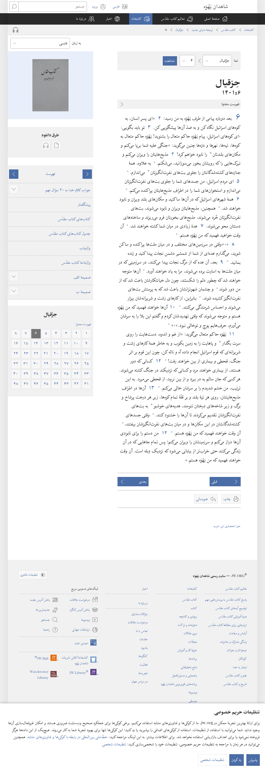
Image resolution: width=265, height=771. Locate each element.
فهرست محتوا (83, 324)
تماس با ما (142, 630)
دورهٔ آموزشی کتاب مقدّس (233, 616)
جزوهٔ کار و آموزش (187, 650)
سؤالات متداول (139, 614)
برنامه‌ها (193, 658)
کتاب (194, 608)
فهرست (50, 174)
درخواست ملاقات (138, 622)
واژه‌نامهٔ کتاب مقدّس (76, 263)
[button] (177, 19)
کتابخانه (249, 29)
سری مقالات (190, 633)
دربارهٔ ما (143, 603)
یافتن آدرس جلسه (44, 600)
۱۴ (164, 433)
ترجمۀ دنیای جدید (202, 29)
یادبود (144, 647)
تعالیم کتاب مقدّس (236, 588)
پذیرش (253, 760)
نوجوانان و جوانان (237, 650)
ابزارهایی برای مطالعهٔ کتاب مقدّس (228, 624)
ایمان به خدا (240, 667)
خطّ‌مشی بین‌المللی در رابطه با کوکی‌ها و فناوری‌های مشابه (68, 737)
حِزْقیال (179, 29)
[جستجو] (52, 7)
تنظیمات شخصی (114, 744)
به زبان (76, 43)
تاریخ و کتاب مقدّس (235, 684)
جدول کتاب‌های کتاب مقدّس (70, 234)
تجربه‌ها (143, 673)
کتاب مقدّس (228, 29)
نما (236, 61)
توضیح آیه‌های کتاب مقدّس (231, 608)
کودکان (243, 658)
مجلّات (192, 641)
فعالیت (144, 664)
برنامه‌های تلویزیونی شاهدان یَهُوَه (179, 684)
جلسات (143, 639)
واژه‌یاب (85, 248)
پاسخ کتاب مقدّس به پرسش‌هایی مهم (226, 599)
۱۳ (151, 388)
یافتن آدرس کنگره (84, 610)
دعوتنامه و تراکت (187, 624)
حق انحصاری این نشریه (227, 526)
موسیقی (193, 700)
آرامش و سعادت (238, 633)
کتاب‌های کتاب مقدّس (74, 219)
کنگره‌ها (143, 656)
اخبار (145, 588)
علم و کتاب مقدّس (236, 675)
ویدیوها (193, 692)
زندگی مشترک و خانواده (233, 641)
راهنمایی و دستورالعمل (184, 675)
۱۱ (231, 334)
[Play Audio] (15, 30)
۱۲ (158, 361)
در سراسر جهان (139, 681)
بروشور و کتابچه (188, 616)
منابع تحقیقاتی (189, 667)
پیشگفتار (84, 205)
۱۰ (172, 307)
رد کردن (236, 760)
